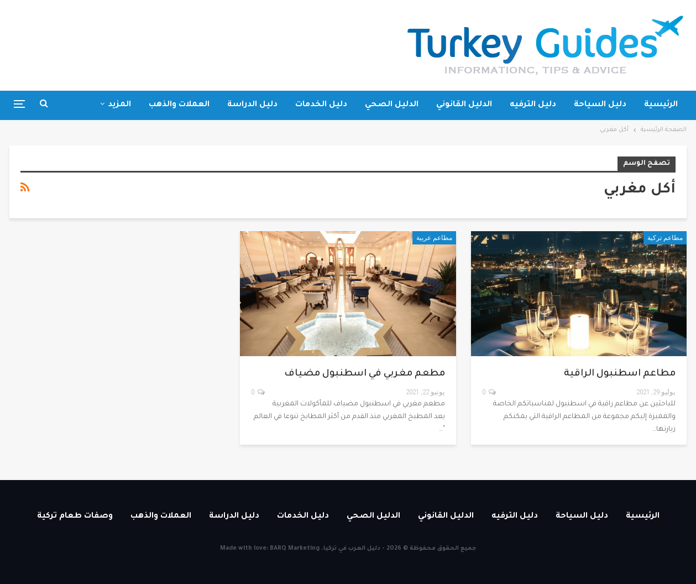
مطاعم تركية (665, 238)
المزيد (119, 105)
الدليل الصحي (391, 105)
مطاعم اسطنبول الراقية (620, 374)
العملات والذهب (179, 105)
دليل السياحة (600, 105)
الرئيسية (661, 105)
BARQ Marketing (295, 548)
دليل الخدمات (321, 105)
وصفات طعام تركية (75, 516)
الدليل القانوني (464, 105)
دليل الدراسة (252, 105)
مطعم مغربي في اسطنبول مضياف (364, 374)
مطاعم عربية (434, 238)
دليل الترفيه (533, 105)
